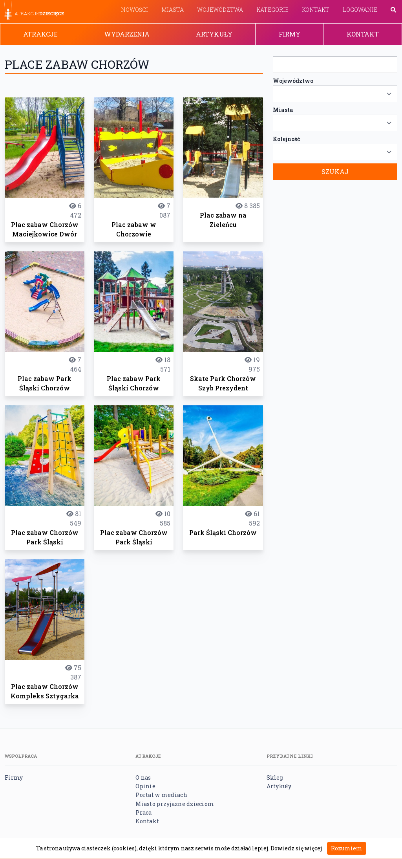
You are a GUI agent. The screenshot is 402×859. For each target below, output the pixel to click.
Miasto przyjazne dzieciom (174, 804)
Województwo (293, 80)
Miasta (172, 9)
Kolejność (286, 139)
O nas (143, 777)
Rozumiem (346, 848)
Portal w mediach (161, 795)
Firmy (289, 34)
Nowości (134, 9)
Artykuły (214, 34)
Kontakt (315, 9)
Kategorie (272, 9)
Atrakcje (40, 34)
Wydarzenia (127, 34)
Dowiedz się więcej (296, 848)
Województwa (220, 9)
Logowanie (360, 9)
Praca (143, 812)
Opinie (145, 786)
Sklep (275, 777)
